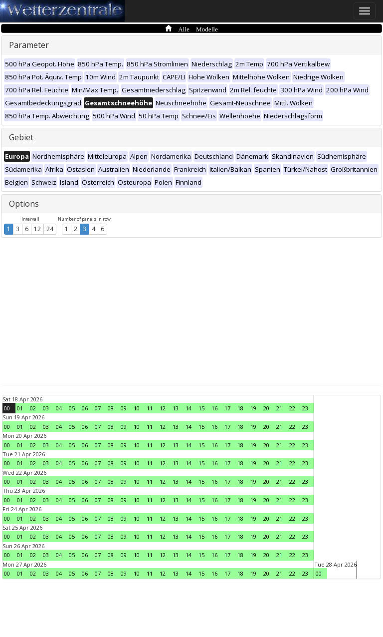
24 (49, 229)
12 (37, 229)
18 (240, 408)
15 (201, 408)
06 (85, 408)
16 (214, 408)
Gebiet (21, 137)
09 (124, 408)
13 (176, 408)
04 (59, 408)
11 (150, 408)
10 (137, 408)
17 (227, 408)
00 (7, 408)
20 (266, 408)
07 (98, 408)
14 (189, 408)
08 (111, 408)
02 (33, 408)
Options (24, 203)
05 (72, 408)
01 (20, 408)
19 (253, 408)
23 (305, 408)
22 (292, 408)
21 (279, 408)
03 (46, 408)
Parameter (29, 44)
